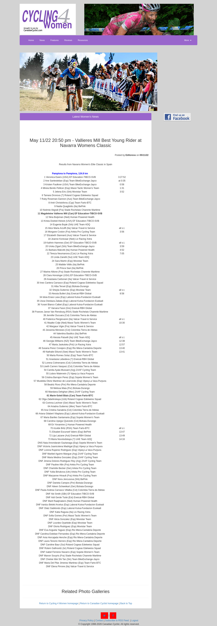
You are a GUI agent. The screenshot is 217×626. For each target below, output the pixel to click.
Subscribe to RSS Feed (117, 620)
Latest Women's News (85, 116)
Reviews (68, 40)
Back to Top (126, 603)
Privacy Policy (86, 620)
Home (31, 40)
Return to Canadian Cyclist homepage (99, 603)
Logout (134, 620)
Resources (83, 40)
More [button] (187, 40)
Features (54, 40)
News (42, 40)
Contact (99, 620)
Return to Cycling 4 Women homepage (58, 603)
